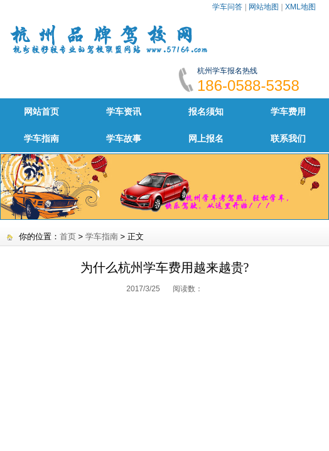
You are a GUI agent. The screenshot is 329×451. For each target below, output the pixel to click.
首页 (68, 236)
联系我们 (288, 138)
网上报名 (206, 138)
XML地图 (300, 7)
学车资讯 (123, 111)
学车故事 (123, 138)
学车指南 (41, 138)
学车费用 (288, 111)
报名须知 (206, 111)
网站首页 (41, 111)
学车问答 (227, 7)
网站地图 (264, 7)
